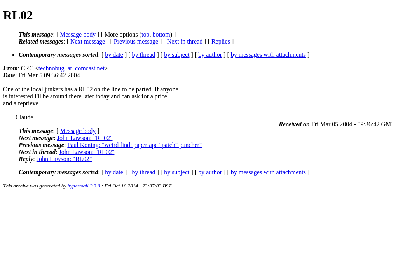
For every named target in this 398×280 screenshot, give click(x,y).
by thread (143, 54)
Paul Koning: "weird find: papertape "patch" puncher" (134, 145)
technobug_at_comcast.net (71, 68)
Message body (78, 34)
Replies (220, 41)
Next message (87, 41)
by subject (176, 54)
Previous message (136, 41)
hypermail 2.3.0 (84, 186)
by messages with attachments (268, 54)
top (145, 34)
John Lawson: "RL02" (85, 138)
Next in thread (185, 41)
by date (114, 54)
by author (210, 54)
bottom (161, 34)
